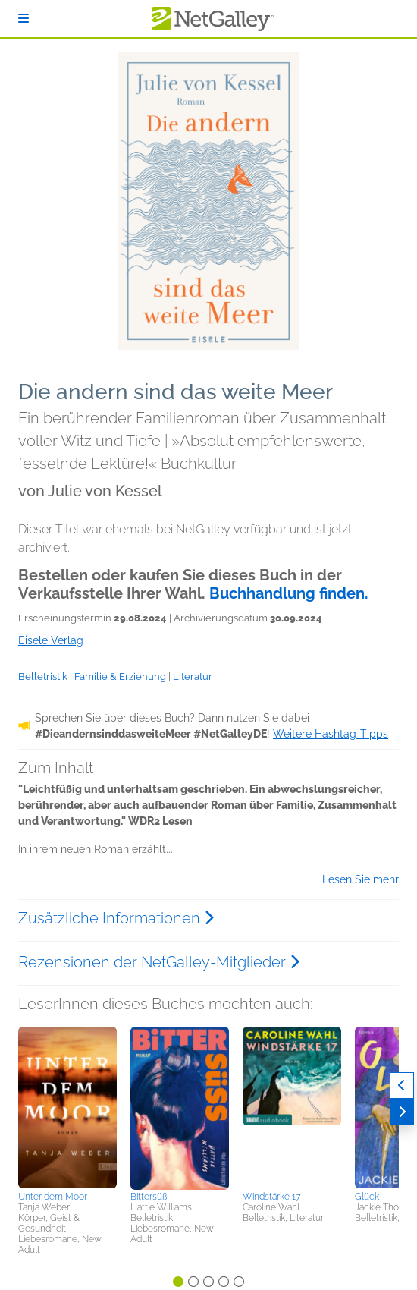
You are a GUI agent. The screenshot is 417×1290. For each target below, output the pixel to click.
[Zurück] (402, 1085)
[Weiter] (402, 1112)
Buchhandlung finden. (288, 593)
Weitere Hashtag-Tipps (330, 734)
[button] (67, 1106)
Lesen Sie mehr (360, 879)
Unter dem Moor (52, 1196)
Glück (367, 1196)
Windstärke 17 (271, 1196)
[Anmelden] (23, 18)
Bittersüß (149, 1196)
